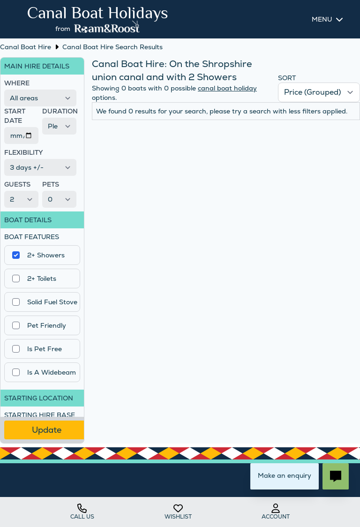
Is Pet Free (44, 349)
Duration (59, 111)
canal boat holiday (227, 88)
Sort (287, 78)
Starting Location (38, 398)
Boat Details (28, 220)
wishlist (178, 512)
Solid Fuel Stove (52, 302)
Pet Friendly (46, 325)
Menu (322, 19)
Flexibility (23, 152)
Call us (82, 512)
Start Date (14, 116)
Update (46, 429)
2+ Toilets (41, 278)
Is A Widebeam (51, 372)
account (276, 512)
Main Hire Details (36, 66)
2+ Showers (46, 255)
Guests (17, 184)
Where (17, 83)
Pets (50, 184)
